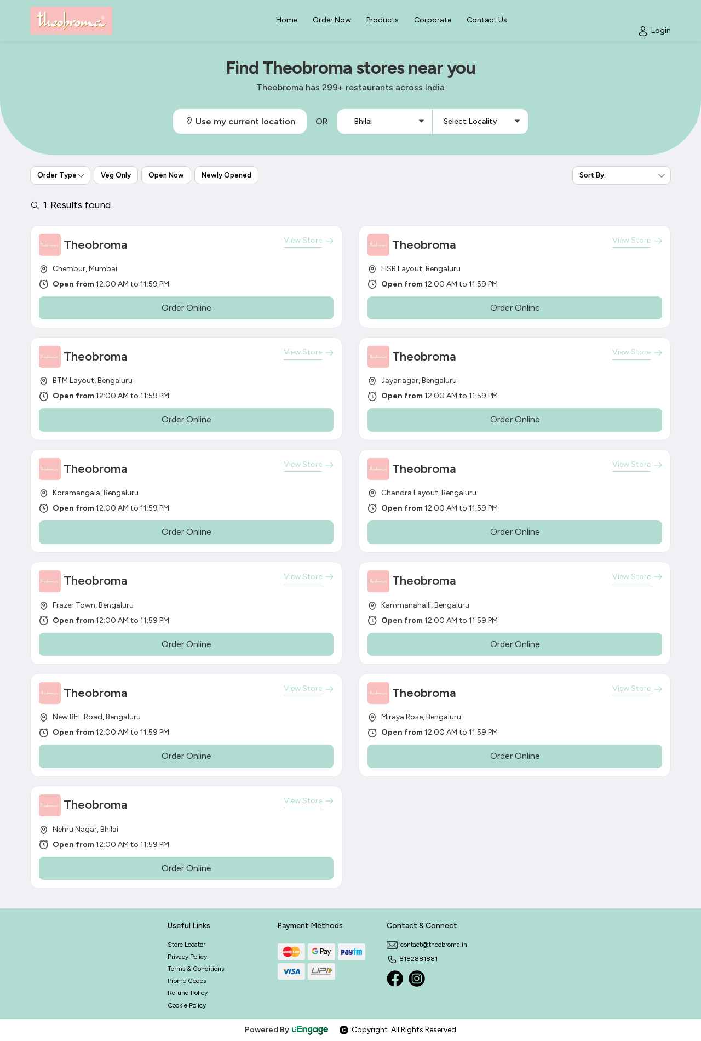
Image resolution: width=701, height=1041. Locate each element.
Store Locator (186, 944)
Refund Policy (188, 993)
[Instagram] (417, 978)
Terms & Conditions (196, 969)
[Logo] (71, 21)
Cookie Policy (187, 1005)
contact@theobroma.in (427, 944)
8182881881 (412, 959)
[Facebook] (395, 978)
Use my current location (240, 121)
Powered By (287, 1029)
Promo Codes (187, 981)
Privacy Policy (187, 956)
